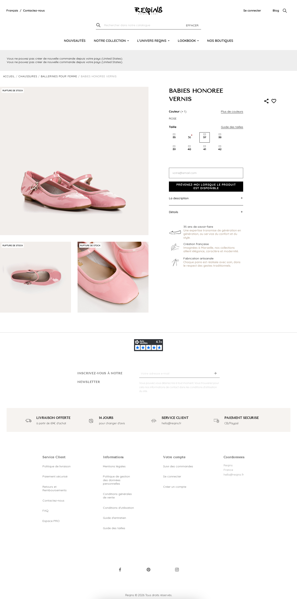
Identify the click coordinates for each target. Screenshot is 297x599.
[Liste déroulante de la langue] (12, 11)
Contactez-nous (34, 10)
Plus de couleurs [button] (232, 111)
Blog (276, 10)
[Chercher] (148, 25)
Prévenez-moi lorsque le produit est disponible (206, 186)
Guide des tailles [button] (232, 127)
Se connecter (252, 10)
